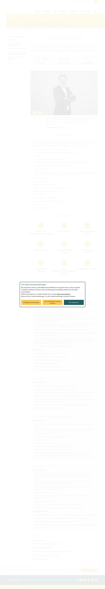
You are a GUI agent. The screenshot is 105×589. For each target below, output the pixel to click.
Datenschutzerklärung (63, 294)
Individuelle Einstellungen (31, 302)
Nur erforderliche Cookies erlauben (52, 302)
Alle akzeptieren (74, 302)
